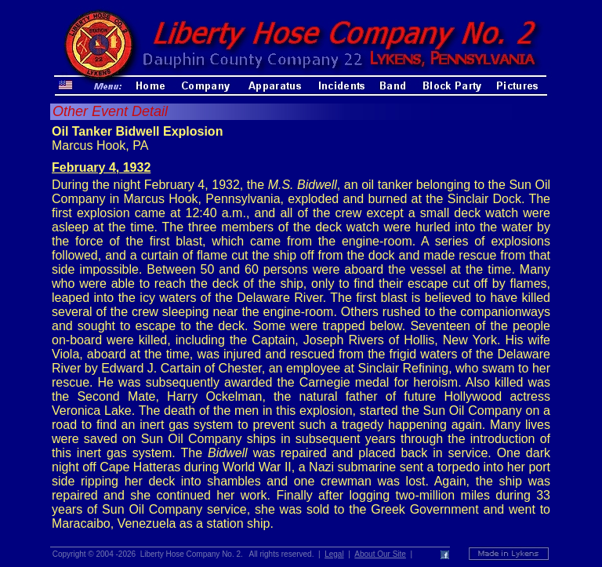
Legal (334, 554)
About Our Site (380, 554)
